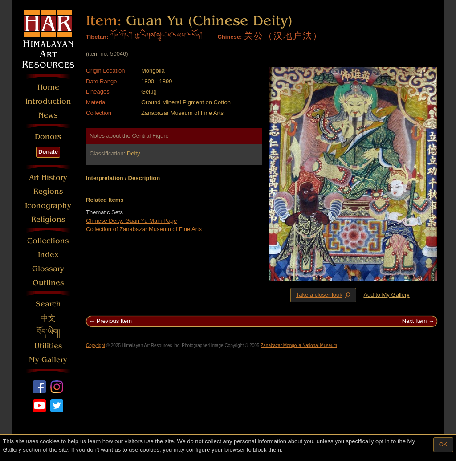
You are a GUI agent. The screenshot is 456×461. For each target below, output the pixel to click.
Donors (48, 136)
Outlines (48, 282)
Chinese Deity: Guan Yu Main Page (131, 220)
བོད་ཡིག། (48, 332)
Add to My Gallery (386, 294)
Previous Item (114, 321)
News (48, 115)
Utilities (48, 346)
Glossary (48, 269)
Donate (48, 151)
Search (48, 304)
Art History (48, 177)
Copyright (95, 345)
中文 (48, 318)
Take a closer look (324, 295)
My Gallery (48, 359)
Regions (48, 191)
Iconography (48, 205)
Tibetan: (97, 36)
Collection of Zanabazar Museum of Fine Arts (144, 229)
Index (48, 254)
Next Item (414, 321)
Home (48, 87)
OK (443, 444)
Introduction (48, 101)
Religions (48, 219)
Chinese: (229, 36)
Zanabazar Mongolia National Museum (299, 345)
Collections (48, 241)
